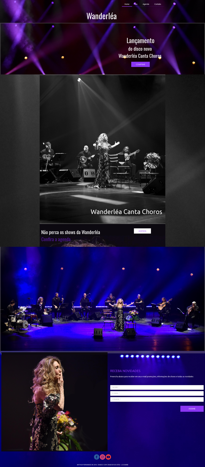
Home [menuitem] (127, 4)
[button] (140, 64)
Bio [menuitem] (136, 4)
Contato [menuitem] (157, 4)
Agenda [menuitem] (146, 4)
